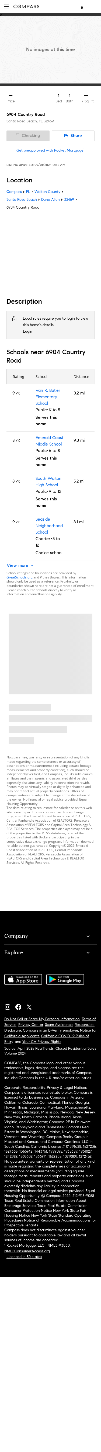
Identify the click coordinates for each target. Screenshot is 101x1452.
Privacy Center (30, 1024)
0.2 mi (79, 393)
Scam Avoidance (59, 1024)
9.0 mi (79, 440)
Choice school (49, 552)
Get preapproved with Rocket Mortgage (50, 150)
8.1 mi (78, 521)
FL (28, 191)
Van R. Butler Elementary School (48, 397)
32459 (49, 121)
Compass (14, 191)
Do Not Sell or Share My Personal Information (42, 1019)
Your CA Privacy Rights (41, 1041)
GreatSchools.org (19, 577)
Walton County (47, 191)
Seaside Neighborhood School (49, 526)
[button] (6, 6)
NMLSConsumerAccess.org (27, 1251)
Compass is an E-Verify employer (50, 1030)
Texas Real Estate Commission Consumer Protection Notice (46, 1208)
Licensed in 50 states (24, 1256)
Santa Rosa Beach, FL (24, 121)
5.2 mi (79, 481)
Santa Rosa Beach (21, 199)
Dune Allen (50, 199)
